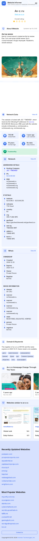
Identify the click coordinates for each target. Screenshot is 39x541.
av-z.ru (31, 122)
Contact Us (19, 532)
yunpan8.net (7, 517)
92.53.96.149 (10, 176)
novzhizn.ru (8, 427)
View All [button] (34, 114)
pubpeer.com (7, 454)
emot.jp (4, 471)
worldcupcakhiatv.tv (9, 510)
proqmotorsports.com (10, 457)
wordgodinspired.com (10, 524)
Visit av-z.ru (19, 14)
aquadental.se (7, 461)
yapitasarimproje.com (10, 464)
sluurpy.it (5, 467)
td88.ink (5, 513)
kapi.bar (5, 474)
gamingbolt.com (8, 520)
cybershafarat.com (9, 507)
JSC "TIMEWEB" (12, 170)
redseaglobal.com (9, 477)
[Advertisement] (19, 50)
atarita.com (6, 503)
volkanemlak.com (8, 481)
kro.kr (4, 527)
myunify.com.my (8, 497)
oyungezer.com (8, 500)
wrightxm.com (7, 484)
